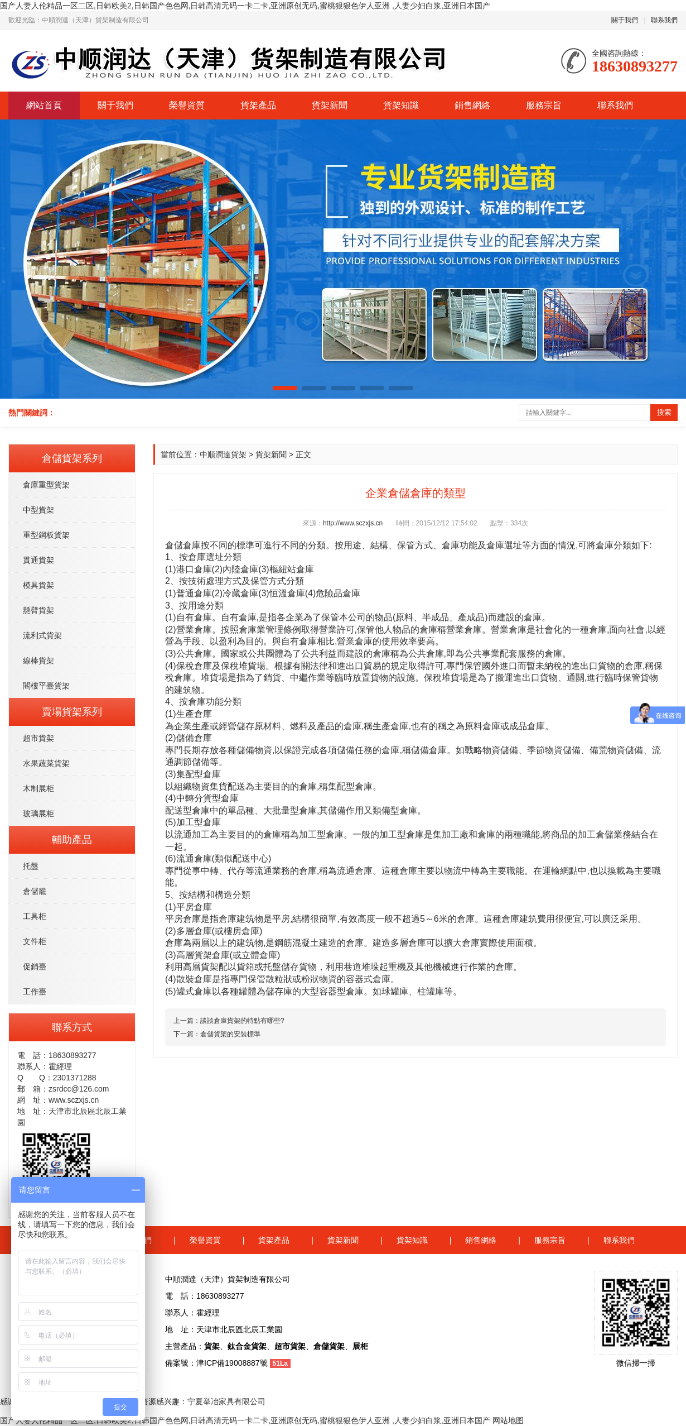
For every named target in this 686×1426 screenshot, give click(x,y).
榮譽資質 (187, 105)
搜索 (664, 412)
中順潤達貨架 (223, 454)
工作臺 (34, 991)
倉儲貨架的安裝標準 (230, 1034)
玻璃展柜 (38, 813)
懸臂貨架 (38, 610)
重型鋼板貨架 (46, 534)
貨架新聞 (329, 105)
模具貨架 (38, 585)
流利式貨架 (42, 635)
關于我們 (624, 20)
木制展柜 (38, 788)
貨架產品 (258, 105)
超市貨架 (38, 738)
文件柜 (34, 941)
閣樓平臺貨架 (46, 685)
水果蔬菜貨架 (46, 763)
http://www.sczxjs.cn (353, 523)
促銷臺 (34, 966)
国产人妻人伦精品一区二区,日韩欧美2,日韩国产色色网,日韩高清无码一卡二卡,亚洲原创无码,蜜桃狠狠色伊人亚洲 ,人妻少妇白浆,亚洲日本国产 (245, 5)
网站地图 (508, 1420)
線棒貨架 (38, 660)
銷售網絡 (472, 105)
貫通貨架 (38, 560)
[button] (285, 388)
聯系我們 (664, 20)
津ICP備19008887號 (232, 1362)
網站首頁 (44, 105)
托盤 (30, 866)
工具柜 (34, 916)
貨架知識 (401, 105)
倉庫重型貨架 (46, 484)
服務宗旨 (544, 105)
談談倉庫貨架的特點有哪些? (242, 1021)
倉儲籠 (34, 891)
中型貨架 (38, 509)
